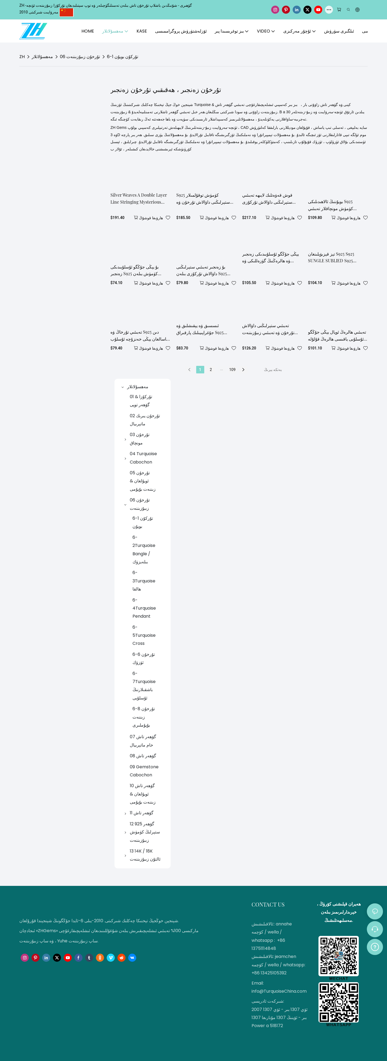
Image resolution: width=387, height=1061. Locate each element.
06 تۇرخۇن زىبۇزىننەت (80, 57)
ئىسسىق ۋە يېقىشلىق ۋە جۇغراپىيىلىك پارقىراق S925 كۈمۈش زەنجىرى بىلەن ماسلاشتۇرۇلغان (200, 329)
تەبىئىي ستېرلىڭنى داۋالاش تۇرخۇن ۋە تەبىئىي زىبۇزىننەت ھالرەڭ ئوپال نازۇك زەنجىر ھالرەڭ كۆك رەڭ (268, 329)
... (221, 369)
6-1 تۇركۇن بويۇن (122, 57)
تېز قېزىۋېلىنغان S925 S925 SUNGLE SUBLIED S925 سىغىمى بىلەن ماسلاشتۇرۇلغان (335, 257)
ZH (22, 57)
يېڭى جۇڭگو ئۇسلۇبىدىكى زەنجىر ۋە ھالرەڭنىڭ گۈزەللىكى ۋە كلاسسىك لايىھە (270, 257)
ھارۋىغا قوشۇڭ (151, 218)
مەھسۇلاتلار (42, 57)
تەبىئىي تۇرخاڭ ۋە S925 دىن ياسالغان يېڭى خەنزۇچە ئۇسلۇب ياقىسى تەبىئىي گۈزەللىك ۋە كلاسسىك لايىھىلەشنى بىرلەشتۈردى (138, 335)
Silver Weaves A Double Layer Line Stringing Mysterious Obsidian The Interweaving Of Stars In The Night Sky (139, 198)
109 (232, 369)
